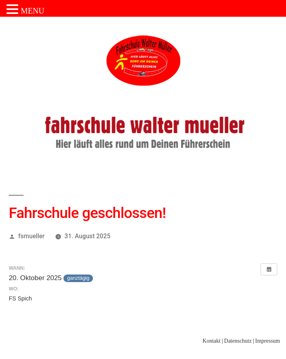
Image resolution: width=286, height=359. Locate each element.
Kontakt (212, 340)
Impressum (267, 340)
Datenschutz (238, 340)
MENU (32, 11)
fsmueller (31, 236)
